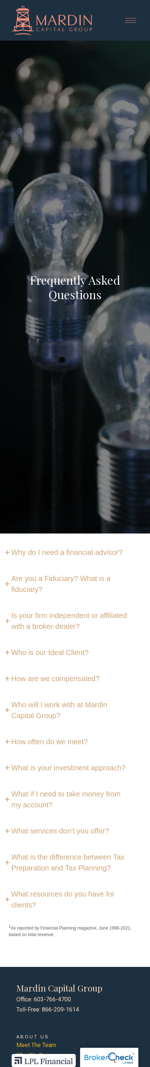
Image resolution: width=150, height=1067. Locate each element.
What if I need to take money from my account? (66, 799)
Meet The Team (36, 1045)
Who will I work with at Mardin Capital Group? (59, 710)
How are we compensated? (55, 679)
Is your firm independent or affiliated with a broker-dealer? (69, 620)
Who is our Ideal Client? (49, 652)
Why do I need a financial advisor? (67, 552)
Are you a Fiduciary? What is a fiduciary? (60, 583)
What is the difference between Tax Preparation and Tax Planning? (68, 862)
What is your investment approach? (68, 768)
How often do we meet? (49, 742)
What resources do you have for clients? (62, 899)
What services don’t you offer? (60, 831)
